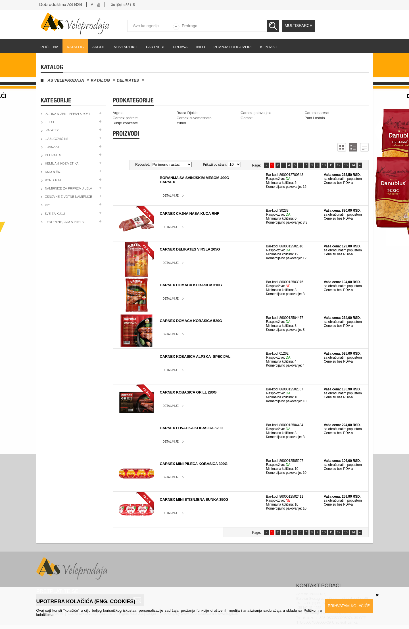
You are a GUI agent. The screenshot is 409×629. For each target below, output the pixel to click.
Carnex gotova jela (256, 113)
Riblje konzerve (125, 123)
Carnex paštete (125, 118)
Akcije (98, 47)
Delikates (128, 80)
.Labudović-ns (56, 139)
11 (331, 165)
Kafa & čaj (53, 172)
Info (200, 47)
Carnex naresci (316, 113)
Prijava (180, 47)
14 (353, 165)
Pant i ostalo (314, 118)
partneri (155, 47)
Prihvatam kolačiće (349, 605)
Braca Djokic (187, 113)
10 (323, 165)
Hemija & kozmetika (61, 163)
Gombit (247, 118)
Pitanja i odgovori (233, 47)
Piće (48, 205)
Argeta (118, 113)
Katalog (75, 47)
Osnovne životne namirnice (68, 197)
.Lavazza (52, 147)
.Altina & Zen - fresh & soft (67, 114)
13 (346, 165)
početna (50, 47)
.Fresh (50, 122)
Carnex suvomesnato (194, 118)
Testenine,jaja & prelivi (65, 222)
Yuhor (181, 123)
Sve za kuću (55, 214)
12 (338, 165)
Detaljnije (171, 195)
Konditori (53, 180)
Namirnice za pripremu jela (68, 188)
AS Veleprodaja (66, 80)
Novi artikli (125, 47)
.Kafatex (52, 130)
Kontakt (268, 47)
